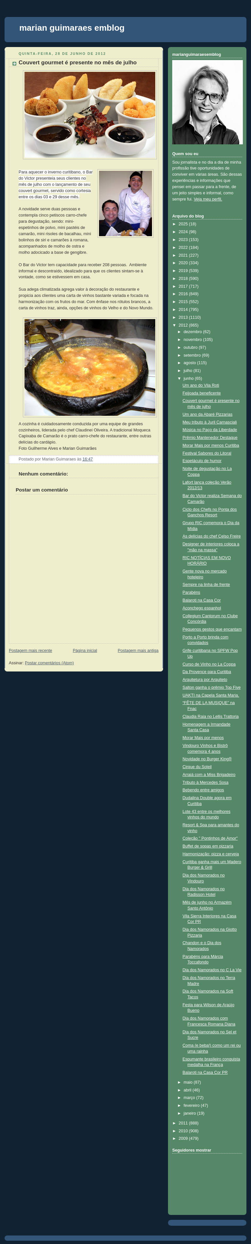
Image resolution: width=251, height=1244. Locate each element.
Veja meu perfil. (208, 199)
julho (188, 370)
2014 (184, 309)
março (190, 1097)
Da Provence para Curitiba (207, 672)
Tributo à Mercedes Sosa (205, 782)
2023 (184, 239)
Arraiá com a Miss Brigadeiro (209, 774)
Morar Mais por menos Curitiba (211, 445)
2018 (184, 278)
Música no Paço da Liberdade (210, 430)
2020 (184, 263)
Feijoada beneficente (202, 393)
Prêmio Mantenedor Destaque (210, 437)
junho (189, 378)
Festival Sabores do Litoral (207, 453)
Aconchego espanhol (202, 608)
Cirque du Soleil (197, 767)
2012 (184, 325)
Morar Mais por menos (203, 737)
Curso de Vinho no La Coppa (209, 664)
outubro (191, 347)
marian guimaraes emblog (72, 28)
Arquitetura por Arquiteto (205, 679)
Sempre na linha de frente (206, 584)
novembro (193, 339)
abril (188, 1090)
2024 (184, 232)
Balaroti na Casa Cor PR (205, 1072)
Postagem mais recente (30, 650)
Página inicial (85, 650)
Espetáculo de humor (202, 461)
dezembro (193, 332)
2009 (184, 1138)
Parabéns (191, 592)
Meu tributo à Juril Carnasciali (210, 422)
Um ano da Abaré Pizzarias (208, 414)
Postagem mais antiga (138, 650)
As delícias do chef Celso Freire (212, 536)
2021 (184, 255)
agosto (190, 363)
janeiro (190, 1113)
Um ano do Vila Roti (201, 385)
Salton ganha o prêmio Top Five (212, 687)
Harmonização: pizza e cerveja (211, 854)
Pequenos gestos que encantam (212, 629)
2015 (184, 301)
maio (189, 1082)
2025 (184, 224)
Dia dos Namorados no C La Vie (212, 970)
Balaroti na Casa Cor (202, 600)
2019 (184, 270)
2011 (184, 1123)
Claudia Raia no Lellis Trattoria (211, 716)
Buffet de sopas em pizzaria (208, 846)
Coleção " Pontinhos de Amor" (210, 838)
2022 (184, 247)
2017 (184, 286)
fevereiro (192, 1105)
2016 (184, 294)
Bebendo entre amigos (203, 790)
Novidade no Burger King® (207, 759)
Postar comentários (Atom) (49, 663)
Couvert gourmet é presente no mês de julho (78, 62)
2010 (184, 1131)
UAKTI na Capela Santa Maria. (211, 695)
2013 (184, 317)
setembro (193, 355)
